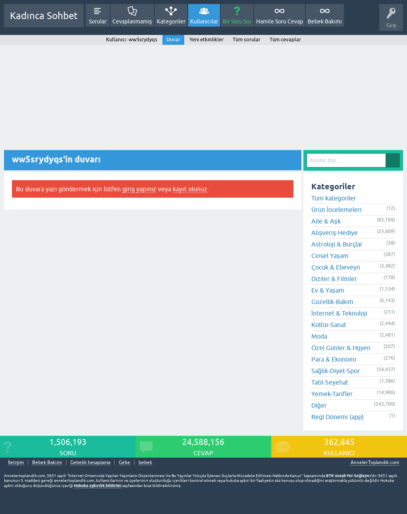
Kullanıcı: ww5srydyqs (131, 39)
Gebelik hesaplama (90, 462)
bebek (145, 462)
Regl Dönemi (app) (337, 416)
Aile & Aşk (326, 221)
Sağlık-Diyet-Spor (335, 370)
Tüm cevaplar (285, 39)
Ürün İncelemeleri (336, 209)
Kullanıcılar (204, 21)
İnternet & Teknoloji (339, 313)
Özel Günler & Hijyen (340, 347)
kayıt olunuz (190, 189)
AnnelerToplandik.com (375, 462)
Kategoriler (171, 21)
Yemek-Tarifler (332, 393)
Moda (319, 336)
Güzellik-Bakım (332, 301)
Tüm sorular (246, 39)
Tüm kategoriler (333, 198)
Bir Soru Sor (237, 21)
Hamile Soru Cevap (279, 21)
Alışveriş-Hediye (334, 232)
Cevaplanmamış (132, 21)
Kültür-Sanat (328, 324)
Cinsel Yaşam (330, 255)
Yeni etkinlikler (206, 39)
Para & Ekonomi (333, 359)
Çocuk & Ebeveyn (335, 267)
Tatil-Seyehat (329, 382)
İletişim (16, 462)
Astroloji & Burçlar (337, 244)
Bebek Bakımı (325, 21)
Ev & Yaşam (327, 290)
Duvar (173, 39)
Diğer (319, 405)
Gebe (124, 462)
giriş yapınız (139, 189)
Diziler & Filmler (334, 278)
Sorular (97, 21)
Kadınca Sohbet (44, 15)
